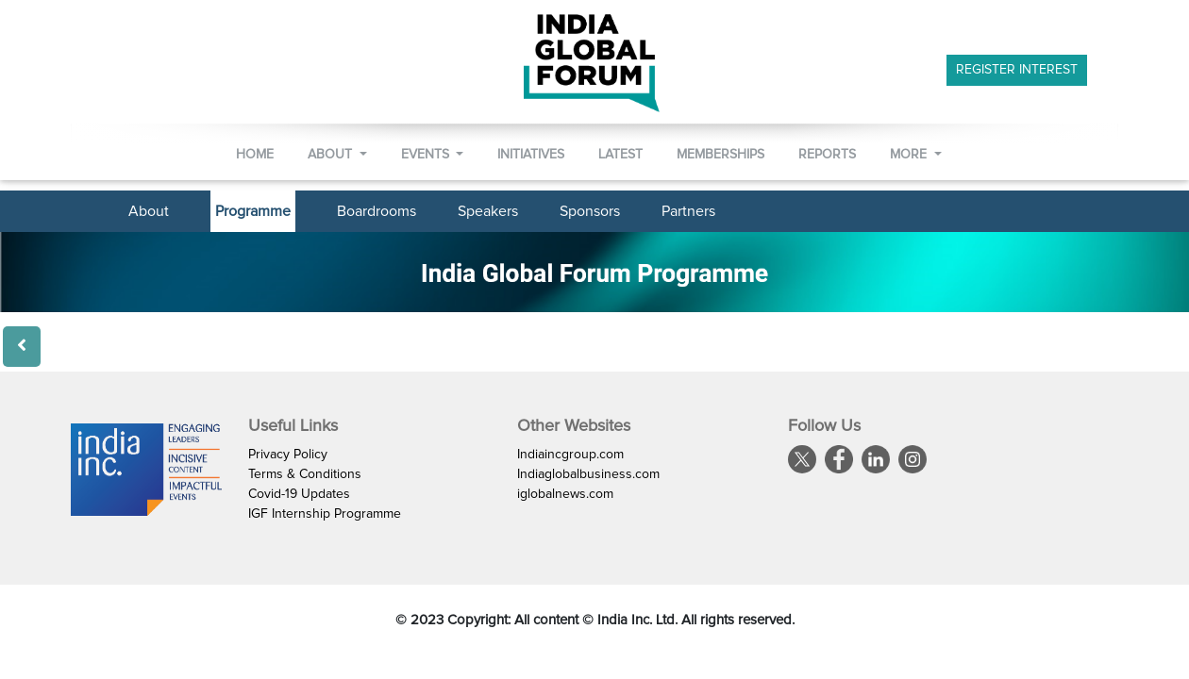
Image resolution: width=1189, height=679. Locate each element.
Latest (620, 154)
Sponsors (590, 211)
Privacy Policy (287, 454)
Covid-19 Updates (299, 494)
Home (255, 154)
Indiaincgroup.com (570, 454)
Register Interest (1017, 69)
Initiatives (530, 154)
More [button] (910, 154)
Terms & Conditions (304, 474)
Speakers (488, 211)
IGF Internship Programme (324, 514)
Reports (827, 154)
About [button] (332, 154)
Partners (688, 211)
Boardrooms (376, 211)
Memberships (720, 154)
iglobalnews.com (565, 494)
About (148, 211)
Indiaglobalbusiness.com (588, 474)
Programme (253, 211)
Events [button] (427, 154)
